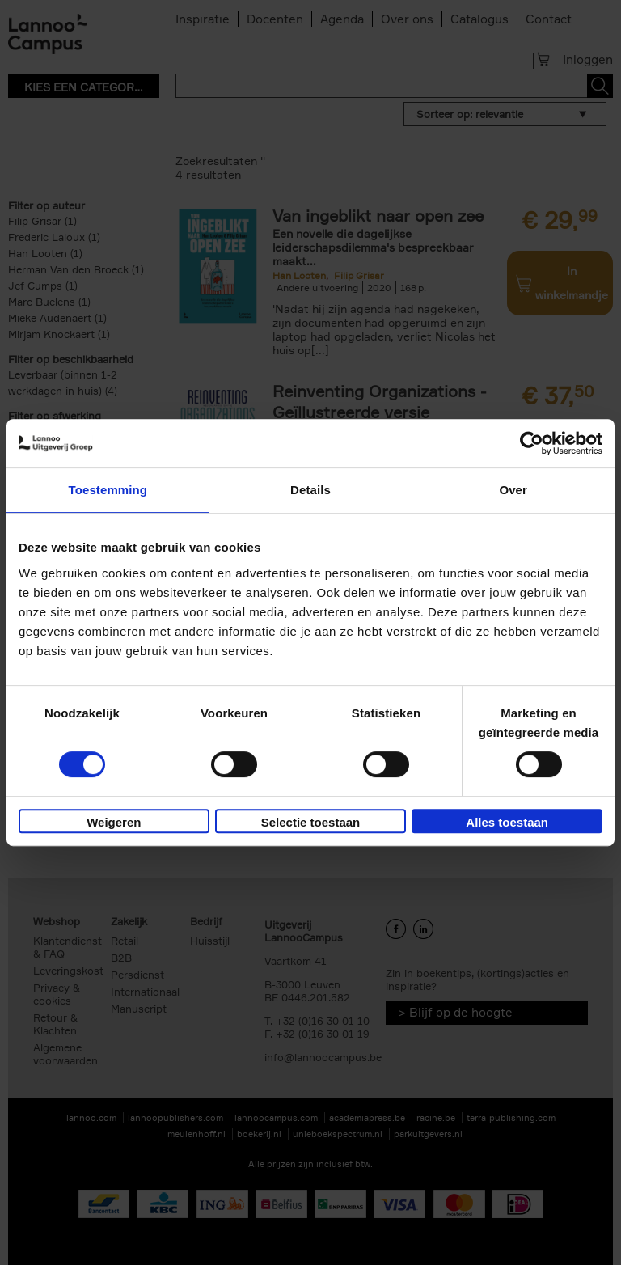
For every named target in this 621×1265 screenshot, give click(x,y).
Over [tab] (513, 490)
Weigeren (114, 822)
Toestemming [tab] (108, 490)
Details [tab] (310, 490)
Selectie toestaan (311, 822)
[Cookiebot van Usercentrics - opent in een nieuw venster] (531, 443)
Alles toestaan (507, 822)
